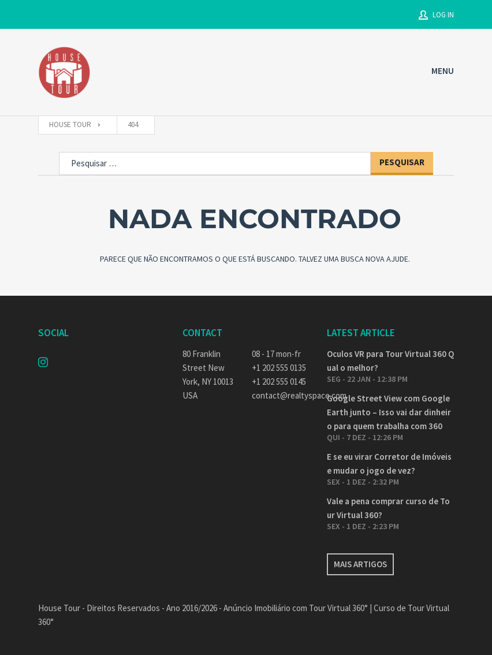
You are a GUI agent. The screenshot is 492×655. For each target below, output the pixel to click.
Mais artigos (360, 564)
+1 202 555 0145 (279, 381)
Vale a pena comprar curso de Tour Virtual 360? (388, 508)
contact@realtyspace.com (281, 395)
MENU (442, 70)
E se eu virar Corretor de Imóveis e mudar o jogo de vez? (389, 463)
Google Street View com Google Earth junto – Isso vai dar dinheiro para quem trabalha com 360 (389, 412)
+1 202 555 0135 (279, 367)
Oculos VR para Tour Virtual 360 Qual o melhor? (390, 360)
